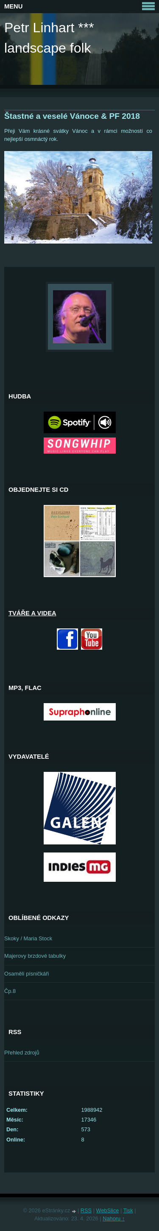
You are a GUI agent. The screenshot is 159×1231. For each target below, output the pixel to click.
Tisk (128, 1210)
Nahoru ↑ (114, 1218)
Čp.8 (10, 991)
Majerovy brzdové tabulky (35, 956)
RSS (86, 1210)
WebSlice (107, 1210)
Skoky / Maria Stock (28, 938)
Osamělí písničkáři (26, 973)
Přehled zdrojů (21, 1052)
